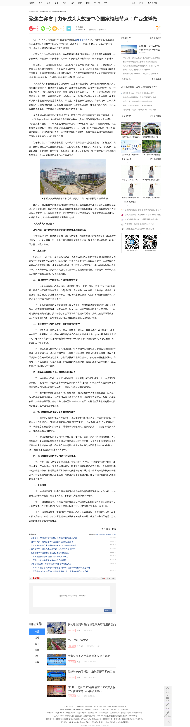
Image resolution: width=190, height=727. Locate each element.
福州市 (84, 40)
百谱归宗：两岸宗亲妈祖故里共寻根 (89, 655)
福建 (48, 3)
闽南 (64, 3)
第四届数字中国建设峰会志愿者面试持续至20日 (50, 553)
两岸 (78, 662)
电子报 (97, 3)
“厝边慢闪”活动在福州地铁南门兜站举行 (139, 110)
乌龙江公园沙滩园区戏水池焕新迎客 (138, 106)
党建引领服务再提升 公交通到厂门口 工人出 (141, 66)
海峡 (78, 678)
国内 (80, 3)
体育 (37, 662)
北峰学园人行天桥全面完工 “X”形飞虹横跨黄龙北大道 (130, 137)
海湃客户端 (153, 3)
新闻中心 (49, 11)
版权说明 (64, 722)
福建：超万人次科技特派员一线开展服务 (151, 198)
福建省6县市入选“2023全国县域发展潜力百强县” (130, 198)
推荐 (37, 631)
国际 (88, 3)
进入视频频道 (155, 159)
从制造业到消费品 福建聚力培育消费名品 (92, 624)
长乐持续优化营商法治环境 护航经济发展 (140, 62)
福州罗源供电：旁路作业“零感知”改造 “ (139, 93)
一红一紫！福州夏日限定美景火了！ (151, 155)
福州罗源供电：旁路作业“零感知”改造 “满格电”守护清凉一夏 (143, 215)
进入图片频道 (155, 116)
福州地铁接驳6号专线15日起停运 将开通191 (141, 74)
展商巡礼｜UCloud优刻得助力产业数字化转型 (149, 48)
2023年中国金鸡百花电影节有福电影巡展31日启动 (151, 180)
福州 (56, 3)
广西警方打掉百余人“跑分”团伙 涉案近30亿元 (49, 557)
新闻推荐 (35, 624)
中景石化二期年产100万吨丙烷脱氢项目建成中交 (130, 180)
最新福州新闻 (155, 38)
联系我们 (87, 722)
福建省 (78, 40)
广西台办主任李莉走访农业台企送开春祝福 (48, 560)
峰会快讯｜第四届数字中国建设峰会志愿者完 (141, 58)
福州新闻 (63, 11)
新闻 (40, 3)
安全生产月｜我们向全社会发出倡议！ (130, 155)
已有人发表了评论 (108, 578)
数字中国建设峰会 (103, 535)
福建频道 (56, 11)
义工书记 (80, 646)
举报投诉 (102, 722)
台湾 (72, 3)
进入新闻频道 (155, 79)
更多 (107, 3)
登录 (80, 596)
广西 (114, 535)
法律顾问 (94, 722)
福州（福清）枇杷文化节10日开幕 (137, 70)
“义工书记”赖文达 (78, 640)
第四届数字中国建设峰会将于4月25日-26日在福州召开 (53, 549)
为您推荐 (79, 27)
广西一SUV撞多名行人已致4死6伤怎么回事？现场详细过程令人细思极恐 (60, 568)
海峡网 (32, 3)
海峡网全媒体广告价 (76, 722)
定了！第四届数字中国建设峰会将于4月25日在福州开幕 (53, 546)
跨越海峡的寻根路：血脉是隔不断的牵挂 (91, 671)
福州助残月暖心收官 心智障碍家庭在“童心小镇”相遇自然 (143, 210)
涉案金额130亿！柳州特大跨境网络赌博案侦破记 (51, 564)
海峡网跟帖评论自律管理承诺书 (117, 722)
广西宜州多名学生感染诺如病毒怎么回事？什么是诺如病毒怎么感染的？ (60, 571)
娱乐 (37, 656)
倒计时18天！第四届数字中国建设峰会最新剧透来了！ (53, 542)
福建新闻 (71, 630)
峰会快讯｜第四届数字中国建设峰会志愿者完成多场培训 (54, 538)
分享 (69, 28)
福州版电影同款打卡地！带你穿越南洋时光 (151, 137)
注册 (141, 3)
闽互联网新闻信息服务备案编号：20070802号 (121, 716)
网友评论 (36, 578)
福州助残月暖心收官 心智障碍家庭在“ (139, 87)
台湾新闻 (71, 662)
